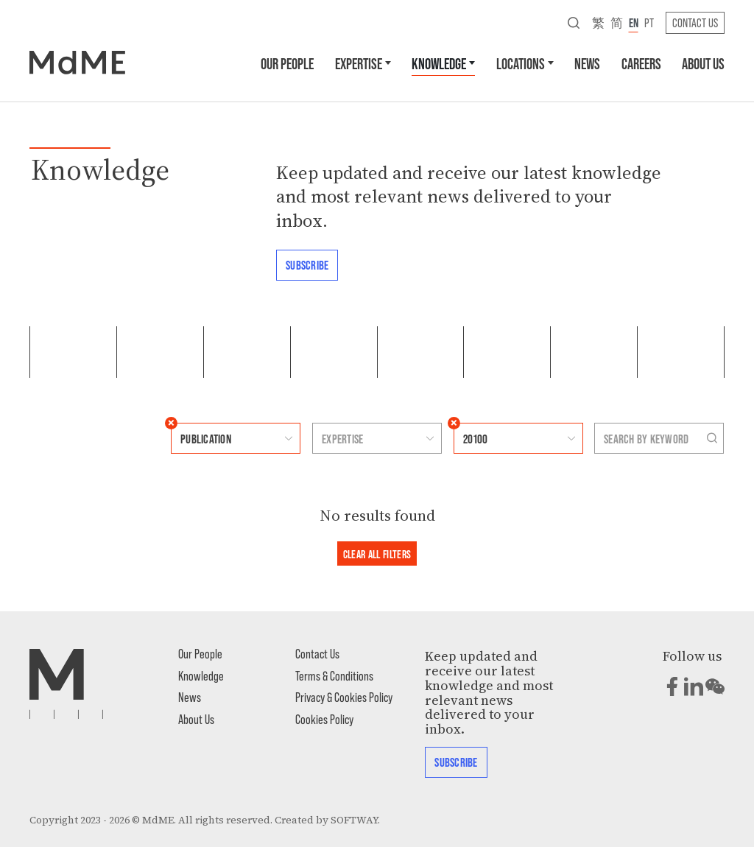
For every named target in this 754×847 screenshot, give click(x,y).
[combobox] (222, 438)
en (633, 22)
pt (649, 22)
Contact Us (695, 22)
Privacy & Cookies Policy (343, 697)
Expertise (358, 63)
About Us (703, 63)
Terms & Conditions (334, 675)
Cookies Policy (324, 719)
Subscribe (307, 264)
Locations (520, 63)
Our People (287, 63)
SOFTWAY (354, 820)
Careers (641, 63)
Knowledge (439, 63)
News (587, 63)
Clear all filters (377, 553)
